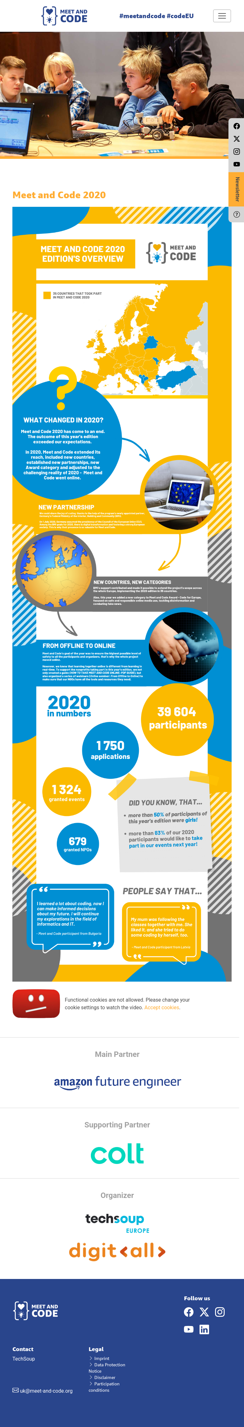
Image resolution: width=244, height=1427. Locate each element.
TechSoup (45, 1370)
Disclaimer (102, 1377)
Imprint (99, 1358)
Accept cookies (161, 1007)
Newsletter (237, 189)
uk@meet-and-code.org (46, 1391)
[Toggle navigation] (222, 16)
